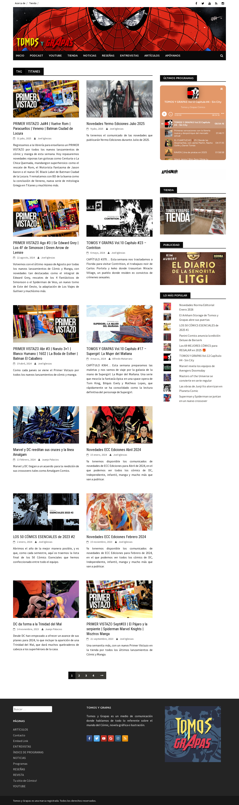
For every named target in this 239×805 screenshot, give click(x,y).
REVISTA (18, 774)
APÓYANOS (172, 54)
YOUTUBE (55, 54)
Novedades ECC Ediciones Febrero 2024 (116, 536)
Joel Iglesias (45, 138)
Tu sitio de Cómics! (25, 780)
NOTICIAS (89, 54)
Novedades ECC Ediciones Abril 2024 (113, 449)
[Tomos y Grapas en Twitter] (97, 738)
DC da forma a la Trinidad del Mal (37, 623)
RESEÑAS (108, 54)
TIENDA (72, 54)
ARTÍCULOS (152, 54)
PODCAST (36, 54)
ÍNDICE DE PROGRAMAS (28, 751)
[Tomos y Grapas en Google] (111, 738)
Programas (20, 763)
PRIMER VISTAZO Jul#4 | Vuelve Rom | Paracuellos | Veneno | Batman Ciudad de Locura (43, 128)
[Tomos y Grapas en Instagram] (118, 738)
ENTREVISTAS (129, 54)
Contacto (19, 734)
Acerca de (20, 3)
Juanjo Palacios (50, 459)
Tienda (32, 3)
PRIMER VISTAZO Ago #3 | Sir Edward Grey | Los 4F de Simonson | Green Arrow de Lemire (45, 247)
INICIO (20, 54)
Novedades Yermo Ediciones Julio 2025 (115, 123)
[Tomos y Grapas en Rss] (125, 738)
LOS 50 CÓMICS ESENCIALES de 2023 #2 (44, 536)
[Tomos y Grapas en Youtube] (104, 738)
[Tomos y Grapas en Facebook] (89, 738)
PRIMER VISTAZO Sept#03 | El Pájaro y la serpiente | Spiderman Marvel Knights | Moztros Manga (116, 628)
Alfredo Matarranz (122, 358)
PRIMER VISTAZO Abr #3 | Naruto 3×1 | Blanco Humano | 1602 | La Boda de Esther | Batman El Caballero (45, 353)
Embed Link (20, 740)
